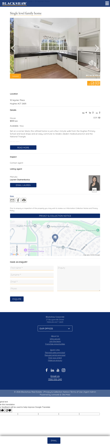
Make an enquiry (55, 360)
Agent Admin (90, 392)
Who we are (55, 339)
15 (89, 84)
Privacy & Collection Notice (55, 215)
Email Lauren (23, 185)
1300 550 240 (55, 379)
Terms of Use (76, 392)
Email (54, 440)
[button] (97, 48)
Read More (23, 147)
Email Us (55, 376)
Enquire (16, 299)
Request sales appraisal (55, 352)
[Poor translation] (8, 410)
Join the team (55, 341)
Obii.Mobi (66, 394)
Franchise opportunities (55, 344)
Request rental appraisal (55, 355)
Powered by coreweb (49, 394)
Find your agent (55, 357)
